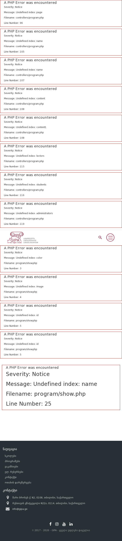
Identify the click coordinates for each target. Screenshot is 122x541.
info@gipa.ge (19, 509)
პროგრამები (12, 461)
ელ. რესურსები (14, 471)
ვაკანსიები (11, 466)
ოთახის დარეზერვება (18, 482)
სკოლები (10, 455)
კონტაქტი (11, 477)
